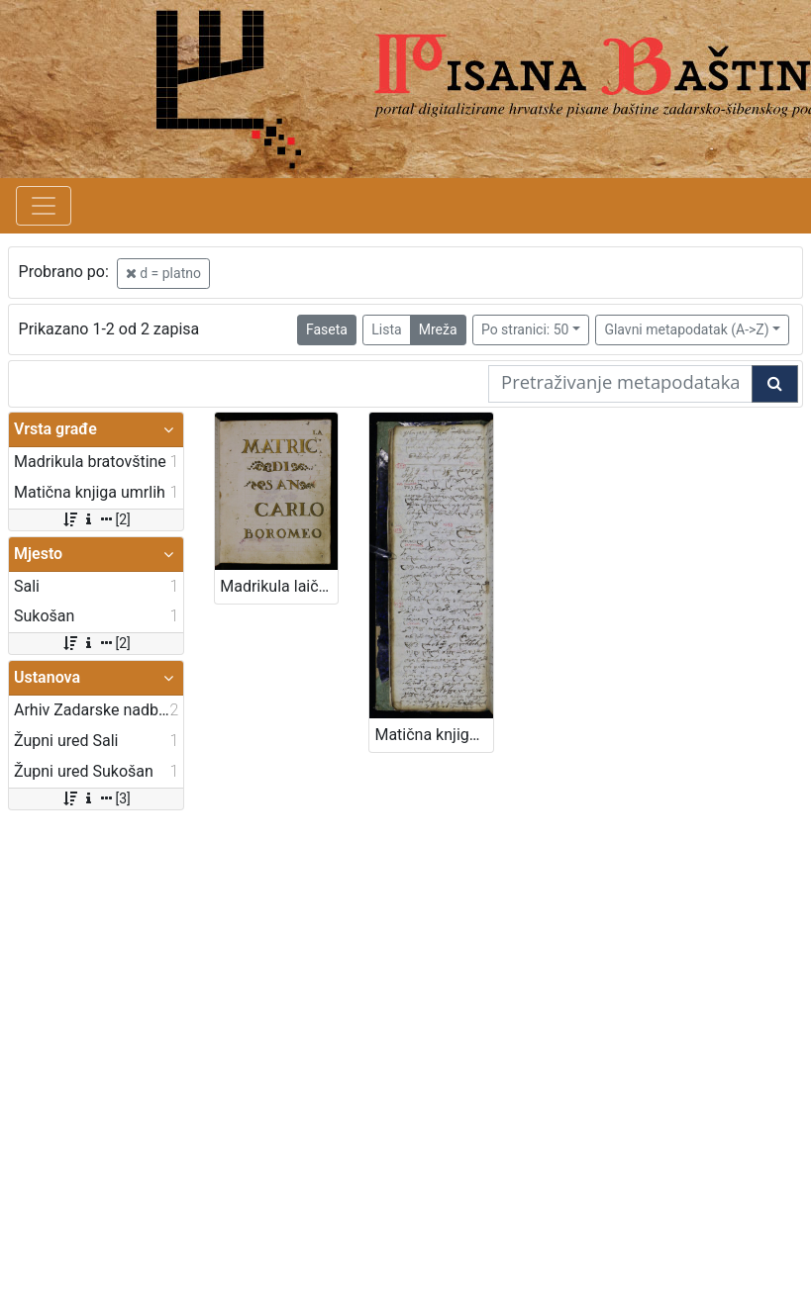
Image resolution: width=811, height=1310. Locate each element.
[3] (95, 798)
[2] (95, 519)
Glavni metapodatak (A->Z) (686, 329)
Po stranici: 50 (525, 329)
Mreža (438, 329)
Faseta (327, 329)
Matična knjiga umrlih (433, 734)
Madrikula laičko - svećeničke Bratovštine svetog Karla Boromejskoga (279, 586)
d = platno (163, 273)
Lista (386, 329)
